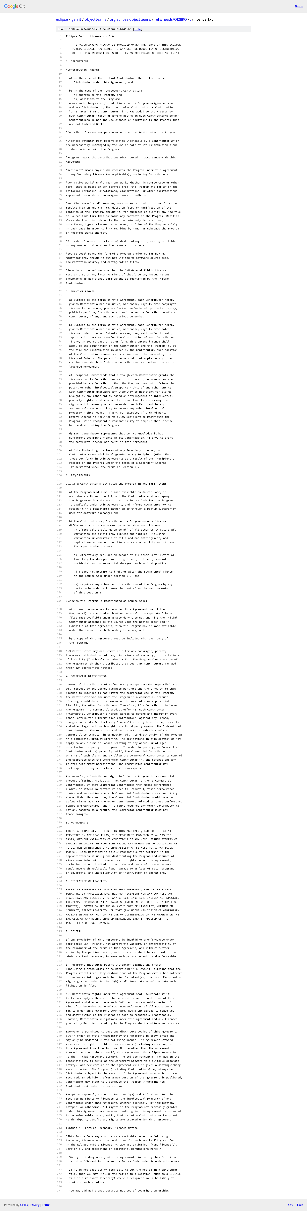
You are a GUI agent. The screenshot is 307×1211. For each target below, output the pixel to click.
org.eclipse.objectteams (130, 19)
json (300, 1204)
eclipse (62, 19)
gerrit (76, 19)
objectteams (95, 19)
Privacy (34, 1205)
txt (290, 1204)
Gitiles (24, 1205)
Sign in (299, 6)
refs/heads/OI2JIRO (170, 19)
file (137, 29)
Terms (46, 1205)
